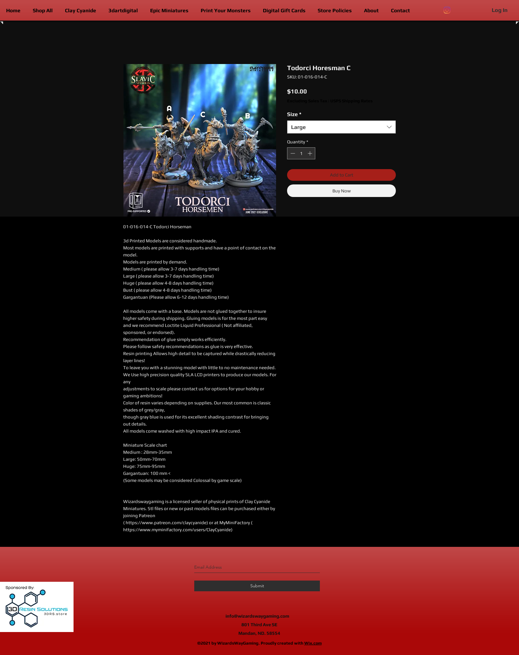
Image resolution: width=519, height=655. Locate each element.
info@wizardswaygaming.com (257, 616)
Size (294, 114)
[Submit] (257, 586)
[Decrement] (292, 153)
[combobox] (341, 127)
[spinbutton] (301, 153)
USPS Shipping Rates (351, 100)
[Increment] (310, 153)
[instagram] (447, 10)
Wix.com (313, 643)
